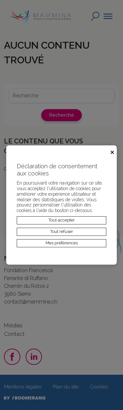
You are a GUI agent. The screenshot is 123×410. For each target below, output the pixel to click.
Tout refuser (61, 231)
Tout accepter (62, 220)
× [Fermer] (112, 151)
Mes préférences (62, 242)
